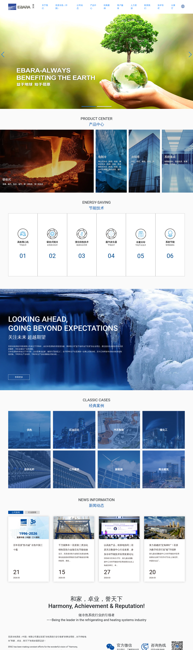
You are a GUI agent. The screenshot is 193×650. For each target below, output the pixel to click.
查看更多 (19, 377)
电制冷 (102, 156)
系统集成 (169, 156)
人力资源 (134, 6)
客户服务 (120, 6)
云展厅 (173, 6)
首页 (33, 6)
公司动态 (80, 6)
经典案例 (107, 6)
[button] (3, 54)
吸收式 (7, 179)
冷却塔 (135, 156)
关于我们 (45, 6)
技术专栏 (161, 6)
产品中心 (93, 6)
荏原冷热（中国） (61, 6)
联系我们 (147, 6)
